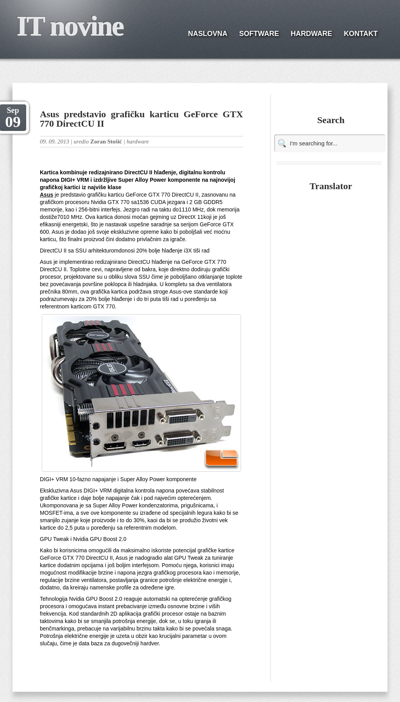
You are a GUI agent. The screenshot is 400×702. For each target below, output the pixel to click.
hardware (138, 141)
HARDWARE (311, 34)
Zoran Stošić (106, 141)
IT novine (69, 26)
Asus (46, 195)
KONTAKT (361, 34)
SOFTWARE (259, 34)
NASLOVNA (207, 34)
